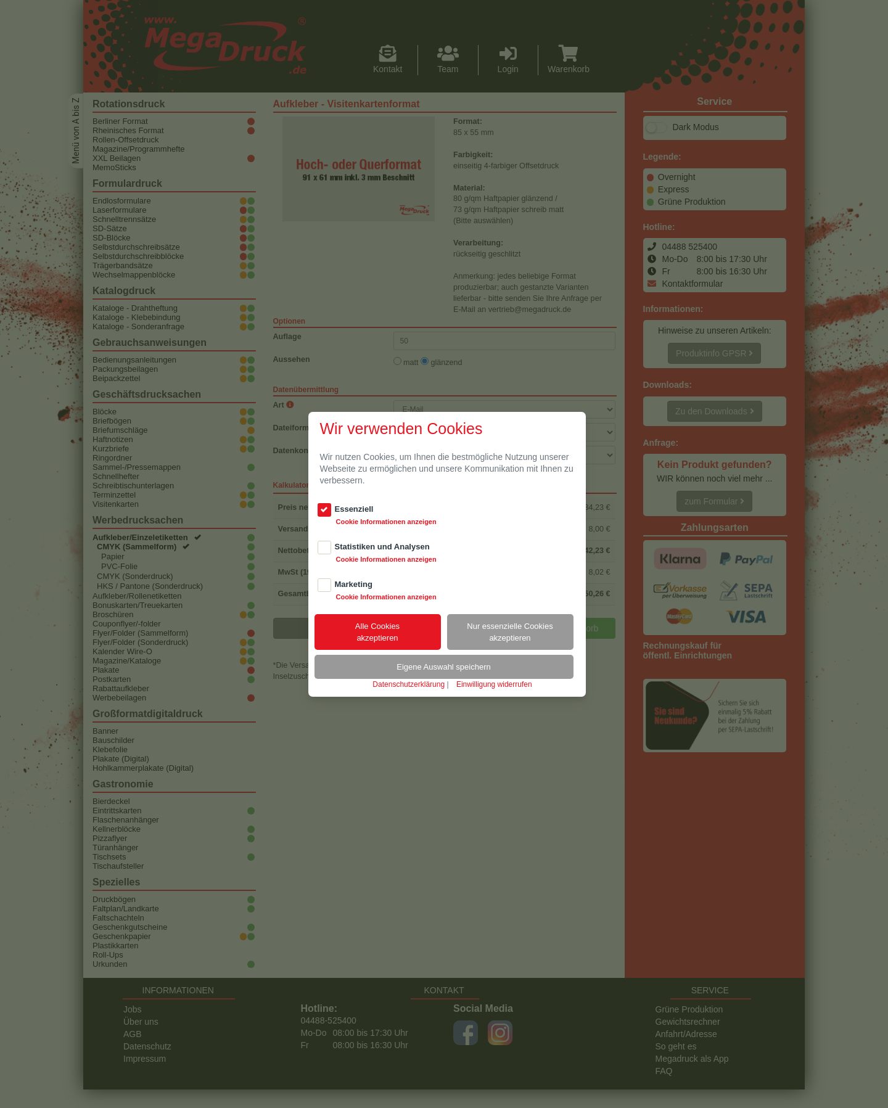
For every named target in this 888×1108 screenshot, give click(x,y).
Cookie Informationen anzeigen (386, 521)
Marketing (353, 584)
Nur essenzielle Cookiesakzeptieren (510, 632)
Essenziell (354, 509)
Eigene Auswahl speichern (444, 666)
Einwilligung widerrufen (494, 684)
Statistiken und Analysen (382, 546)
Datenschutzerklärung (408, 684)
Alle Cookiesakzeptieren (377, 632)
